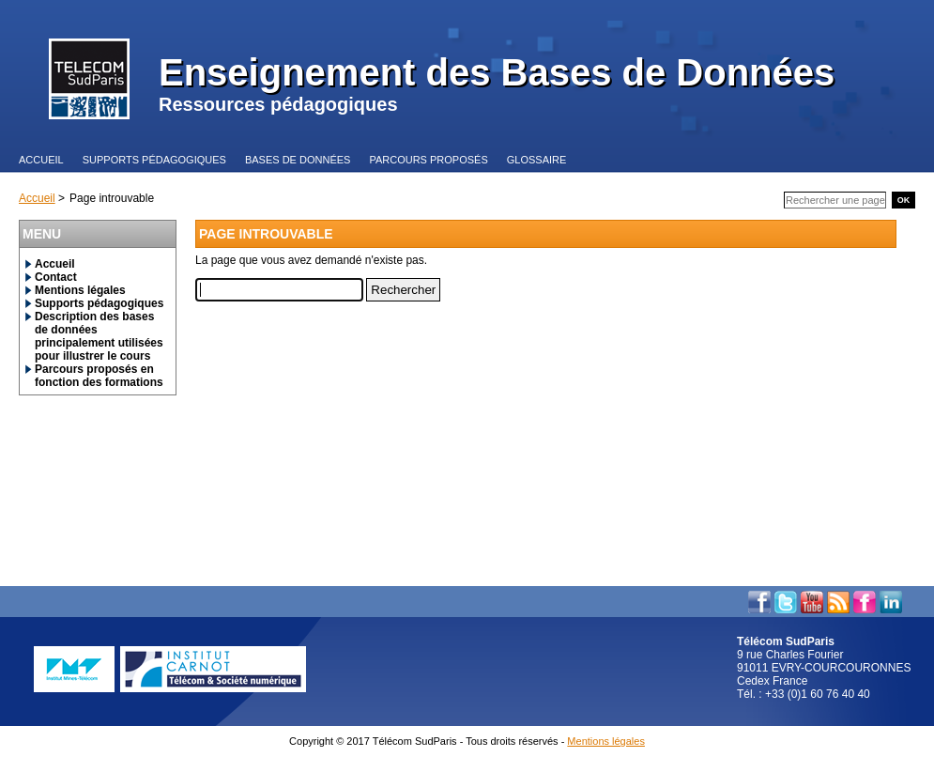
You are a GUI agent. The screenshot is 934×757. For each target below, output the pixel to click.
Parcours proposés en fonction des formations (99, 376)
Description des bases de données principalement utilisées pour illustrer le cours (99, 336)
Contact (56, 277)
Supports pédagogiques (99, 303)
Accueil (37, 198)
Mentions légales (80, 290)
